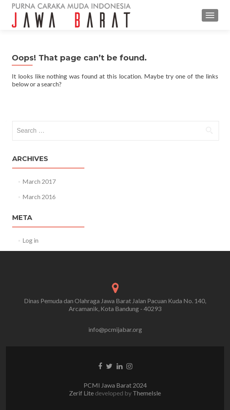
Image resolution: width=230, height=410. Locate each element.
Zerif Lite (82, 393)
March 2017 (39, 181)
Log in (30, 240)
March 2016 (39, 196)
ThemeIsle (147, 393)
